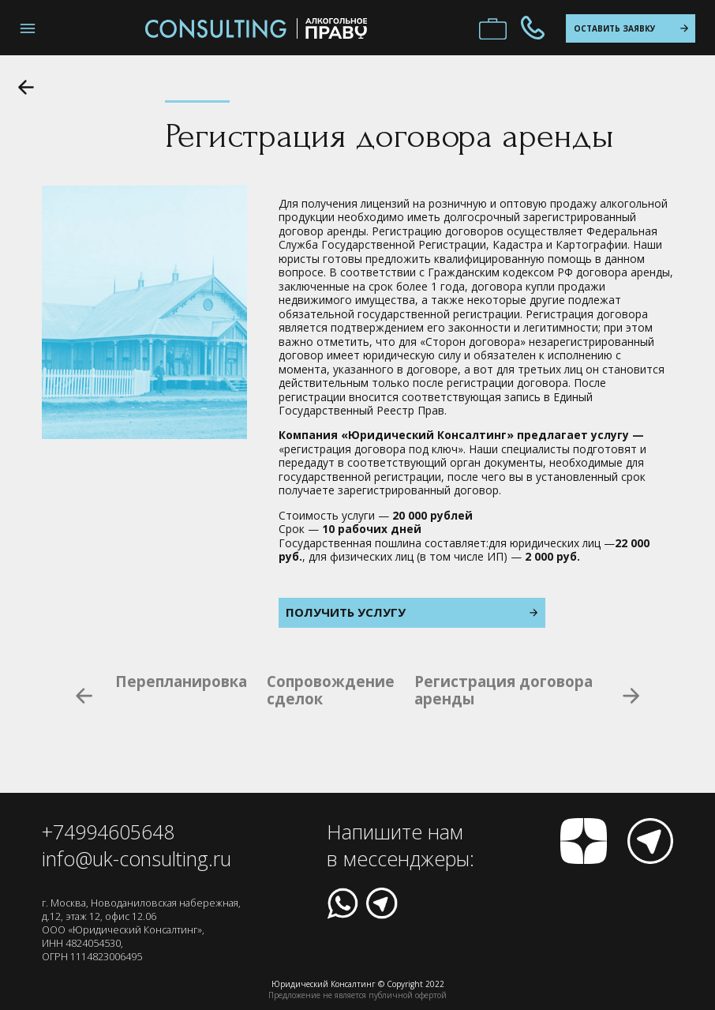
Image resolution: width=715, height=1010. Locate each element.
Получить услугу (411, 612)
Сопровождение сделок (331, 690)
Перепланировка (181, 682)
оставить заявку (631, 28)
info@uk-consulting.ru (136, 858)
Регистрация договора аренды (503, 690)
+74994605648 (108, 831)
